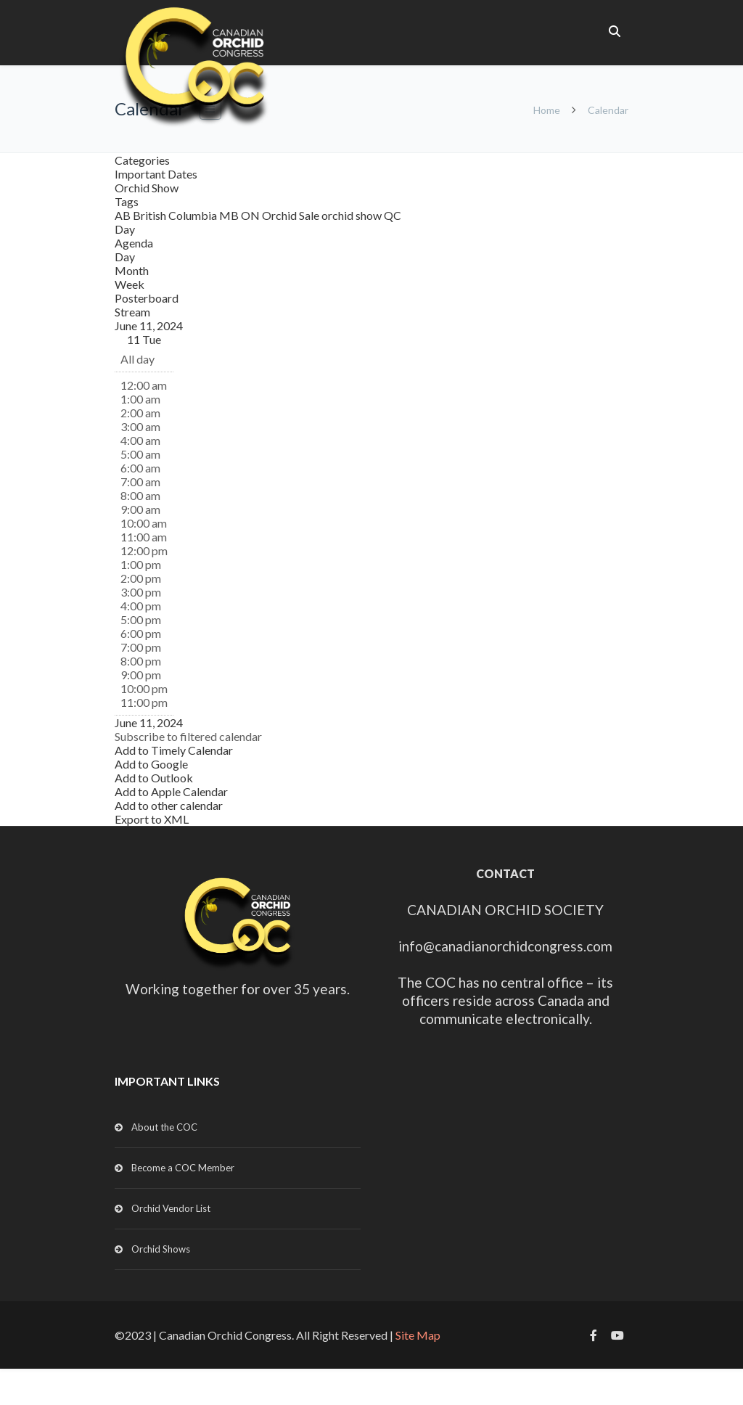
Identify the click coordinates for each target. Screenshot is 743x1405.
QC (392, 215)
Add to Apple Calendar (171, 791)
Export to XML (152, 819)
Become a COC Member (182, 1167)
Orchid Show (146, 187)
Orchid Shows (160, 1249)
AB (124, 215)
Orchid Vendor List (170, 1208)
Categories (142, 160)
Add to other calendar (169, 805)
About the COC (164, 1127)
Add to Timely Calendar (174, 750)
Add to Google (151, 764)
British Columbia (176, 215)
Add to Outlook (154, 778)
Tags (127, 201)
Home (546, 110)
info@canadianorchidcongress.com (505, 946)
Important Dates (156, 174)
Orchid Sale (291, 215)
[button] (188, 736)
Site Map (417, 1335)
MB (230, 215)
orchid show (352, 215)
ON (251, 215)
